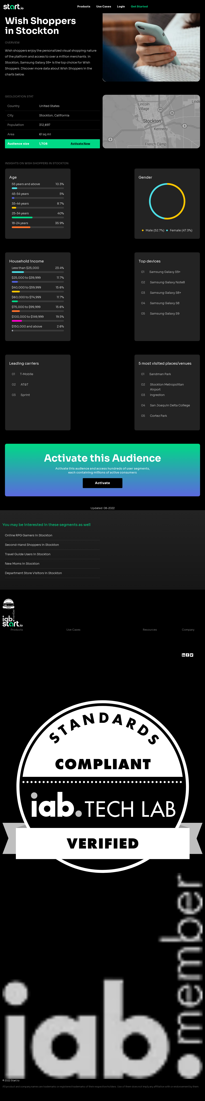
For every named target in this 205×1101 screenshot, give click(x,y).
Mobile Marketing (78, 649)
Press (185, 649)
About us (188, 636)
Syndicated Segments (25, 656)
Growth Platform (22, 663)
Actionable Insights (24, 676)
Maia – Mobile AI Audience (28, 636)
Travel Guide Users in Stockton (28, 554)
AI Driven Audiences (24, 649)
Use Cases (103, 6)
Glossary (146, 649)
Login (121, 6)
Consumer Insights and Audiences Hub (92, 636)
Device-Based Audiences (28, 643)
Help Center (148, 669)
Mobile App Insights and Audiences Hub (93, 643)
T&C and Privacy (151, 656)
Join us (187, 643)
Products (83, 6)
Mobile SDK (18, 669)
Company (188, 629)
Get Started (139, 6)
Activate (102, 483)
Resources (150, 629)
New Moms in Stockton (22, 563)
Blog (143, 643)
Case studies (149, 636)
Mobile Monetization (80, 656)
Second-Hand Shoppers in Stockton (32, 545)
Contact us (147, 663)
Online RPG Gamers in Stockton (28, 535)
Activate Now (80, 143)
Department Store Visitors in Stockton (33, 573)
